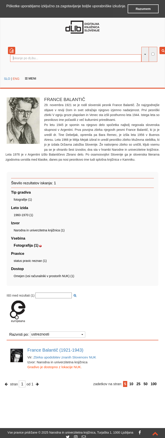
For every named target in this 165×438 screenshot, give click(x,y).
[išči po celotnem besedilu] (153, 53)
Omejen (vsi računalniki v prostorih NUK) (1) (44, 276)
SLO (7, 78)
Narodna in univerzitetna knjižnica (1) (39, 230)
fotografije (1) (23, 199)
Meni (30, 78)
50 (146, 384)
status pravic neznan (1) (30, 260)
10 (131, 384)
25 (138, 384)
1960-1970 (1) (23, 214)
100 (154, 384)
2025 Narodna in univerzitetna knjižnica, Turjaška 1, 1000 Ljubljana (87, 432)
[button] (7, 12)
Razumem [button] (143, 9)
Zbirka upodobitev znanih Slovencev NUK (64, 357)
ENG (16, 78)
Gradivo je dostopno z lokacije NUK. (54, 367)
